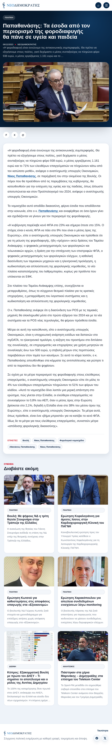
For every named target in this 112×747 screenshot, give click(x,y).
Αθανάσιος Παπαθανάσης (22, 447)
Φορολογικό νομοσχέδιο (72, 440)
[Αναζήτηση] (98, 5)
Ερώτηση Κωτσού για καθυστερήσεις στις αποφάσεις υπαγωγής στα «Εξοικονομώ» (28, 601)
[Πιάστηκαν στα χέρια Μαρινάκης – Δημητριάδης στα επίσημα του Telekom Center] (83, 646)
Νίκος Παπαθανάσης (22, 176)
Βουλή (26, 440)
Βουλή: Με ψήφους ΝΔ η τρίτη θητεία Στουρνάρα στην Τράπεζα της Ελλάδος (28, 519)
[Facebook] (96, 738)
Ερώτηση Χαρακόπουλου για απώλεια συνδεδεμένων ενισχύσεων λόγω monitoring (81, 601)
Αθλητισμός (68, 666)
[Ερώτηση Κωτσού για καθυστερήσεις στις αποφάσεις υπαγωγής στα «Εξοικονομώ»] (29, 571)
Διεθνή (12, 666)
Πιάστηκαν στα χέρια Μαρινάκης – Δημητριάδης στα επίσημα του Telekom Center (82, 676)
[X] (104, 738)
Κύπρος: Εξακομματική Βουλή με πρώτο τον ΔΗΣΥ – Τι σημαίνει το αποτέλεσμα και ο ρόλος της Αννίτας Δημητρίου (28, 677)
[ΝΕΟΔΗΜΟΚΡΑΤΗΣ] (21, 5)
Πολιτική (9, 17)
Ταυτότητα (102, 730)
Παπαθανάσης (48, 211)
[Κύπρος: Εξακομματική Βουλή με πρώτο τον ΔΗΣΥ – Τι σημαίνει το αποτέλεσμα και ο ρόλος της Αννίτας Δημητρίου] (29, 646)
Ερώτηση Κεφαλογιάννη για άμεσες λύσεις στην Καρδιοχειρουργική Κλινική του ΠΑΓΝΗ (82, 521)
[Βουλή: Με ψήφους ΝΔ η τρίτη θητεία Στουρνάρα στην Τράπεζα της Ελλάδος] (29, 490)
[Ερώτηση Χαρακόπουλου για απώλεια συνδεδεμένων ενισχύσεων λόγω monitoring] (83, 571)
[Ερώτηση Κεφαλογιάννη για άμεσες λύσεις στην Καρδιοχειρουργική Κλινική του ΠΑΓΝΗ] (83, 490)
